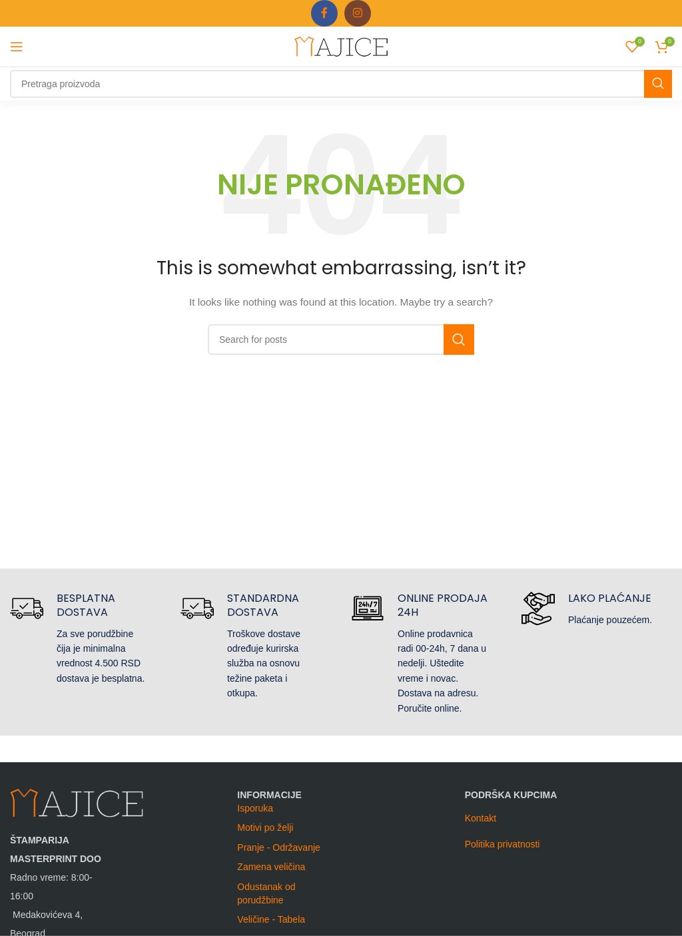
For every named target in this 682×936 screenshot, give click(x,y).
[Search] (341, 84)
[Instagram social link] (357, 13)
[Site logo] (341, 46)
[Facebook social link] (324, 13)
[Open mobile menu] (16, 46)
